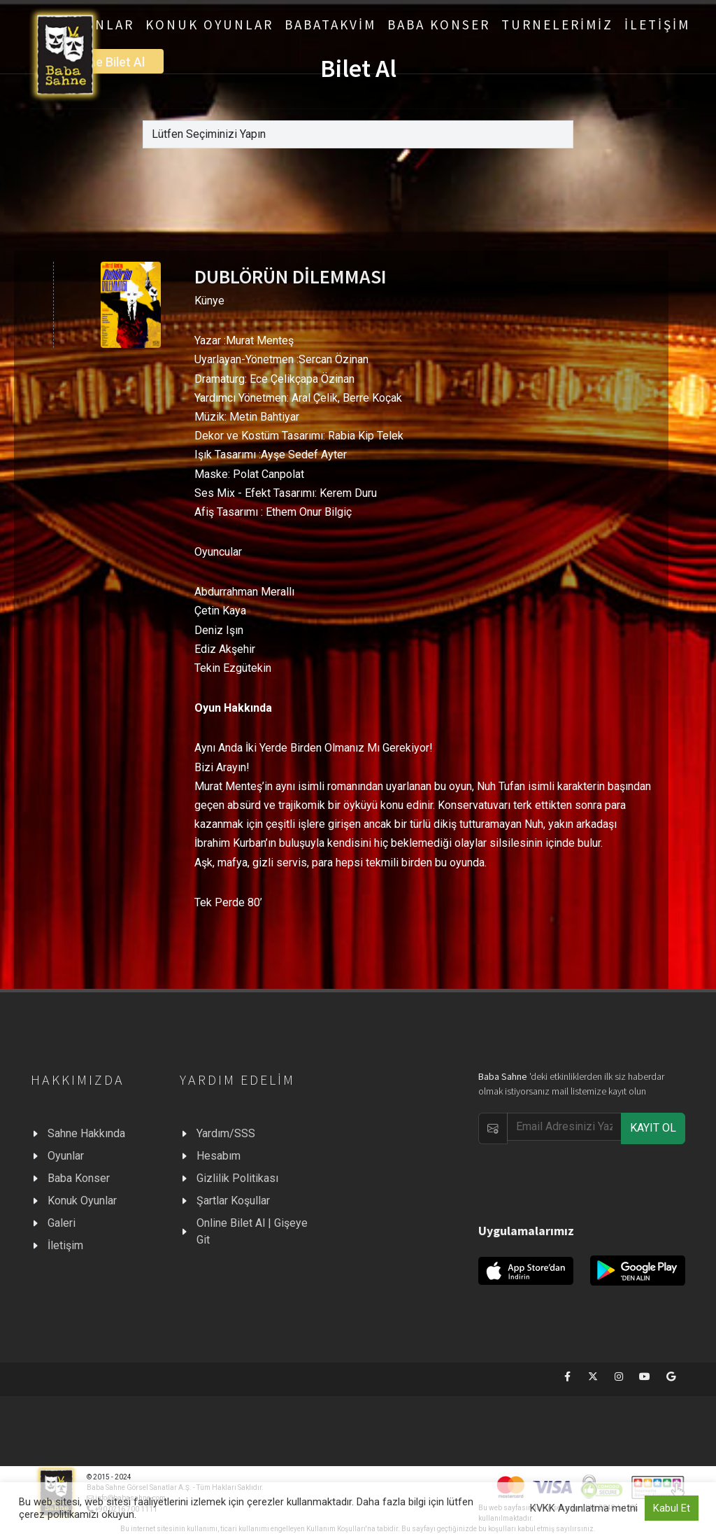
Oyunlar (66, 1155)
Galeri (62, 1223)
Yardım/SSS (225, 1133)
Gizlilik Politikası (237, 1178)
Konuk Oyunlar (82, 1200)
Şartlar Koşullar (233, 1200)
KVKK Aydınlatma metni (584, 1508)
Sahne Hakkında (86, 1133)
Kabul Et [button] (671, 1508)
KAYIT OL (653, 1127)
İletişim (65, 1245)
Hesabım (218, 1155)
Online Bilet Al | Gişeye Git (252, 1231)
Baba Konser (79, 1178)
